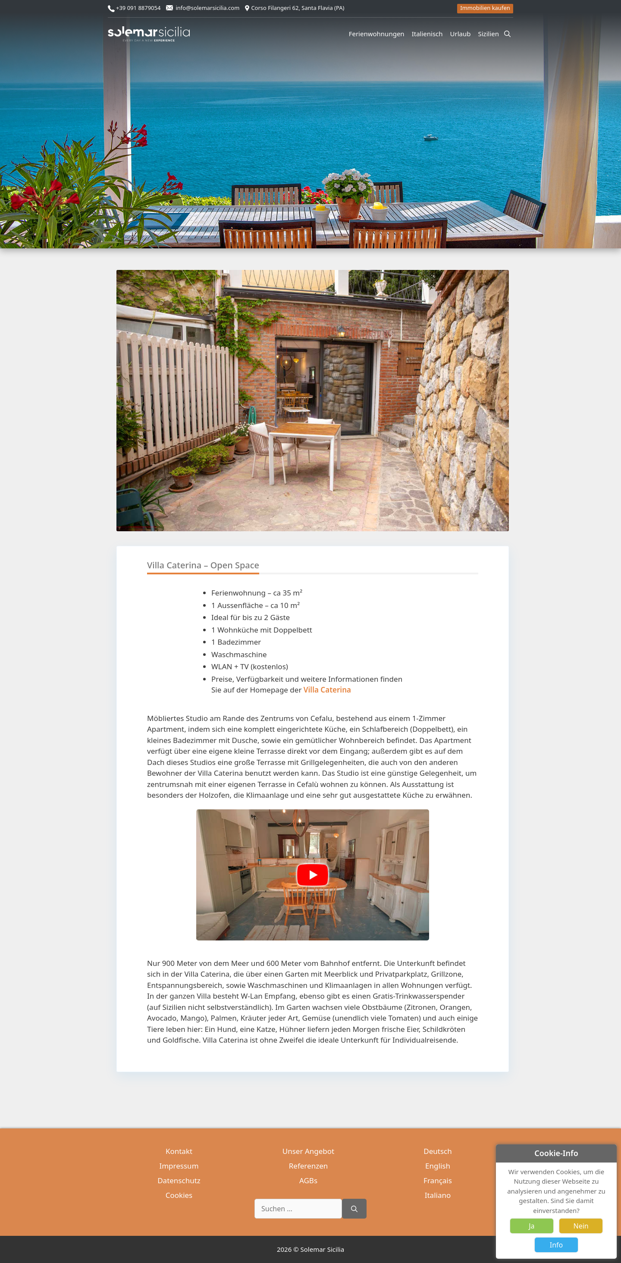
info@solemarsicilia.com (207, 8)
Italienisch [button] (428, 33)
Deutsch (437, 1151)
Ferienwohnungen (377, 33)
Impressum (178, 1166)
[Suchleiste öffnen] (507, 33)
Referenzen (308, 1166)
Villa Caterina (327, 690)
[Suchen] (354, 1209)
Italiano (438, 1195)
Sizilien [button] (490, 33)
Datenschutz (179, 1180)
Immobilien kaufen (485, 8)
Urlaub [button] (462, 33)
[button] (502, 421)
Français (437, 1180)
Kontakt (179, 1151)
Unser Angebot (308, 1151)
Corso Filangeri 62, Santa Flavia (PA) (297, 8)
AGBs (308, 1180)
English (437, 1166)
